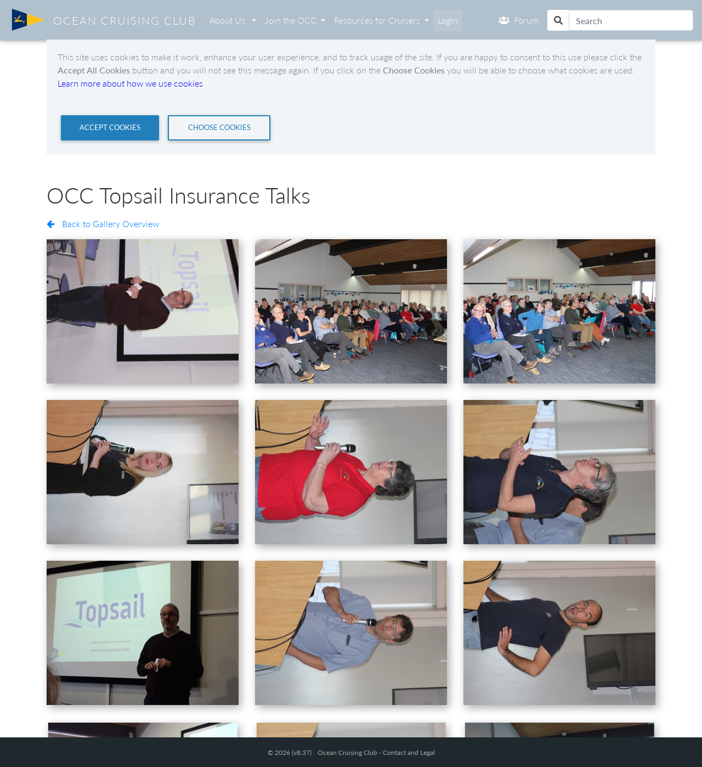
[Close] (110, 127)
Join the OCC (290, 20)
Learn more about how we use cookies (130, 83)
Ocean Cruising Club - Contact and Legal (376, 752)
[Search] (631, 20)
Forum (519, 20)
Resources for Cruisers (377, 20)
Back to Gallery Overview (103, 223)
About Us (228, 20)
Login (448, 20)
